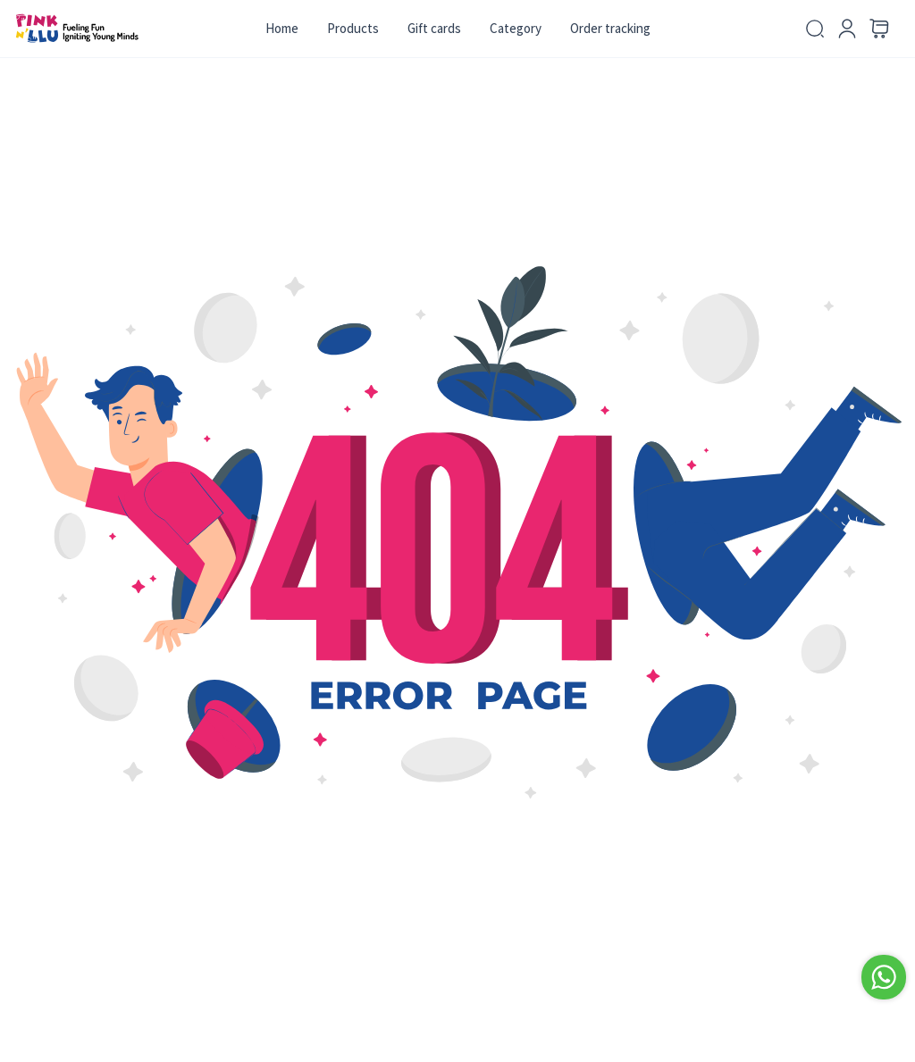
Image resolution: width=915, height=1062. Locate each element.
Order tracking (610, 28)
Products (353, 28)
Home (281, 28)
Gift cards (434, 28)
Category (515, 28)
